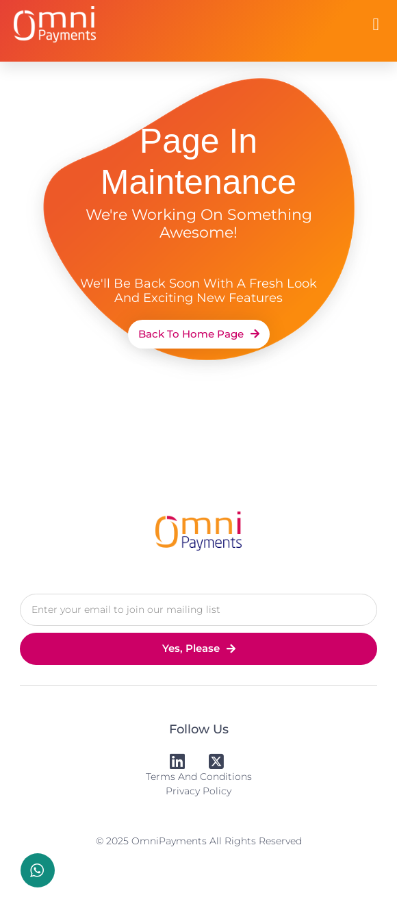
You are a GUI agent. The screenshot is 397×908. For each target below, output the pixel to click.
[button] (375, 25)
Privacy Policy (198, 791)
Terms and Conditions (199, 776)
